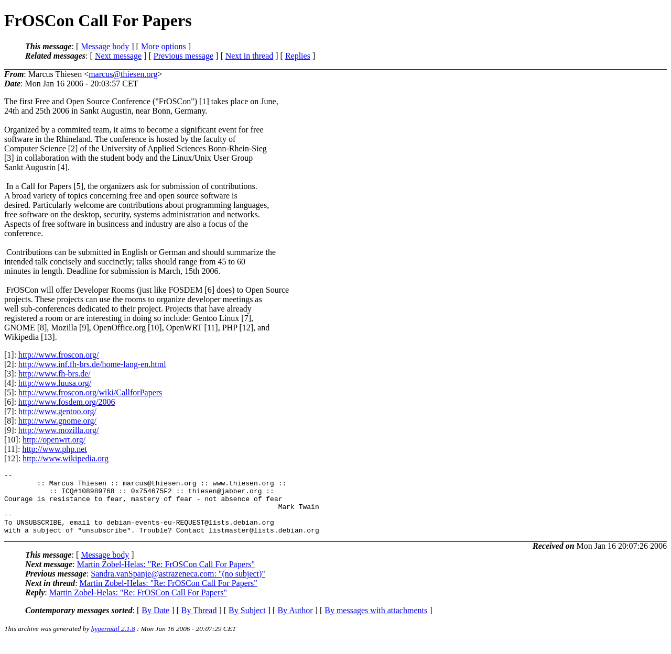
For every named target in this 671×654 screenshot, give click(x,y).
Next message (118, 55)
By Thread (199, 622)
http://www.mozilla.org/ (58, 430)
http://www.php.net (55, 449)
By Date (155, 622)
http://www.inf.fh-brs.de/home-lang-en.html (92, 364)
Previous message (183, 55)
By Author (294, 622)
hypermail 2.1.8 (113, 641)
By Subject (247, 622)
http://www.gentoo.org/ (57, 411)
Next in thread (249, 55)
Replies (297, 55)
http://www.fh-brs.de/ (54, 373)
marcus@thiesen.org (123, 74)
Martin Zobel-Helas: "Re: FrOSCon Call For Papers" (166, 576)
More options (163, 46)
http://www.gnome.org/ (57, 420)
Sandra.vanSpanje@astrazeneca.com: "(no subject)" (178, 586)
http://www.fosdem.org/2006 (66, 401)
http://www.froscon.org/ (58, 354)
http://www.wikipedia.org (66, 458)
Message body (105, 46)
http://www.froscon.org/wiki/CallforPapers (90, 392)
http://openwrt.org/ (54, 439)
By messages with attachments (375, 622)
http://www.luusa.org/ (54, 383)
